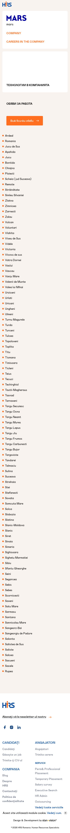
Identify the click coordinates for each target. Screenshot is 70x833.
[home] (7, 4)
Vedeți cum (54, 812)
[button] (64, 4)
